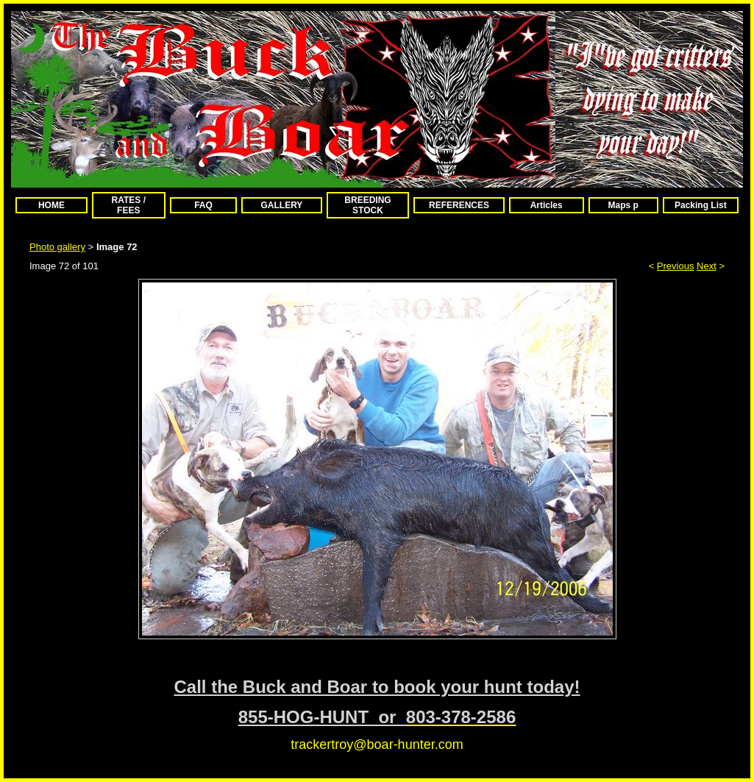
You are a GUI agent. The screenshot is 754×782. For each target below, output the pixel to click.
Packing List (701, 205)
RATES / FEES (129, 205)
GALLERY (281, 205)
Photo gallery (57, 246)
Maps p (623, 205)
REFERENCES (459, 205)
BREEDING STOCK (367, 205)
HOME (51, 205)
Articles (546, 205)
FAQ (203, 205)
